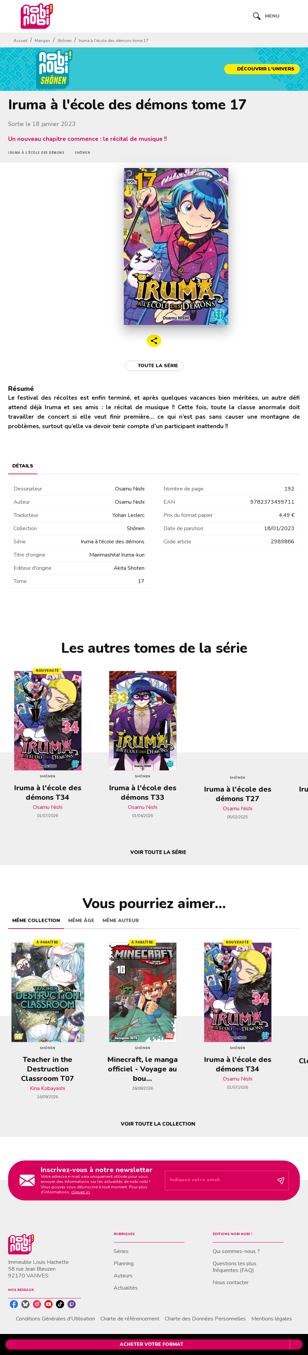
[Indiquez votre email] (218, 1180)
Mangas (42, 40)
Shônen (64, 40)
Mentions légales (271, 1318)
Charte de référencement (129, 1318)
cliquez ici (80, 1192)
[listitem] (14, 1304)
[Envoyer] (281, 1180)
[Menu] (274, 16)
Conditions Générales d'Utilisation (55, 1318)
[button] (262, 69)
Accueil (20, 40)
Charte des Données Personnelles (205, 1318)
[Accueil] (36, 16)
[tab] (22, 466)
